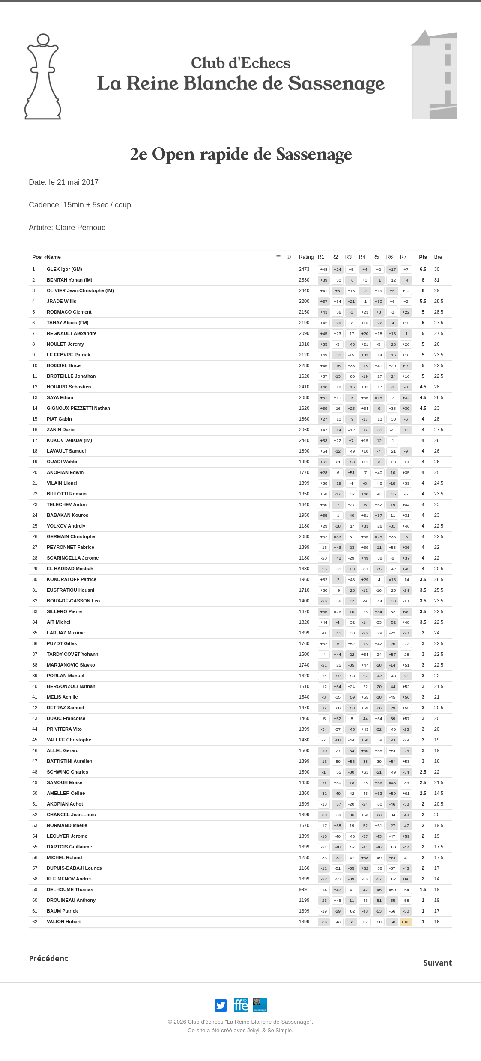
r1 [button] (321, 257)
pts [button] (423, 257)
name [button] (57, 257)
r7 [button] (403, 257)
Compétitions (363, 11)
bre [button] (438, 257)
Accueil (83, 11)
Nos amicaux (167, 11)
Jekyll (253, 1026)
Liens (402, 11)
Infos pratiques (222, 11)
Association (276, 11)
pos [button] (40, 257)
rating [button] (310, 257)
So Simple (280, 1026)
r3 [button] (348, 257)
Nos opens (121, 11)
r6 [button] (389, 257)
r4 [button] (362, 257)
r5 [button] (376, 257)
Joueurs (318, 11)
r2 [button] (335, 257)
